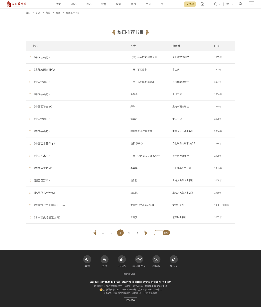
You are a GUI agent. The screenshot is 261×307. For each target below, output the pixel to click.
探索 (118, 4)
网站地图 (94, 282)
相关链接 (105, 282)
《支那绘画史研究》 (44, 69)
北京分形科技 (150, 293)
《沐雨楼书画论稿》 (44, 192)
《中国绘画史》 (41, 57)
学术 (133, 4)
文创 (148, 4)
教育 (103, 4)
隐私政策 (126, 282)
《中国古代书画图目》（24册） (51, 205)
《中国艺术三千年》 (44, 143)
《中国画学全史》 (43, 106)
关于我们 (166, 282)
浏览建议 (130, 300)
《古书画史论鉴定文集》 (47, 217)
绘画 (58, 12)
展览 (89, 4)
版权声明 (137, 282)
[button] (240, 3)
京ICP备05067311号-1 (150, 289)
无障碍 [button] (190, 4)
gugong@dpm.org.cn (156, 286)
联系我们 (156, 282)
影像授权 (115, 282)
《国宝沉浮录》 (41, 180)
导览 (74, 4)
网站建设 (136, 293)
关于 (163, 4)
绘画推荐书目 (73, 12)
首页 (59, 4)
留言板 (146, 282)
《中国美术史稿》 (43, 168)
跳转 (166, 232)
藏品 (48, 12)
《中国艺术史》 (41, 155)
